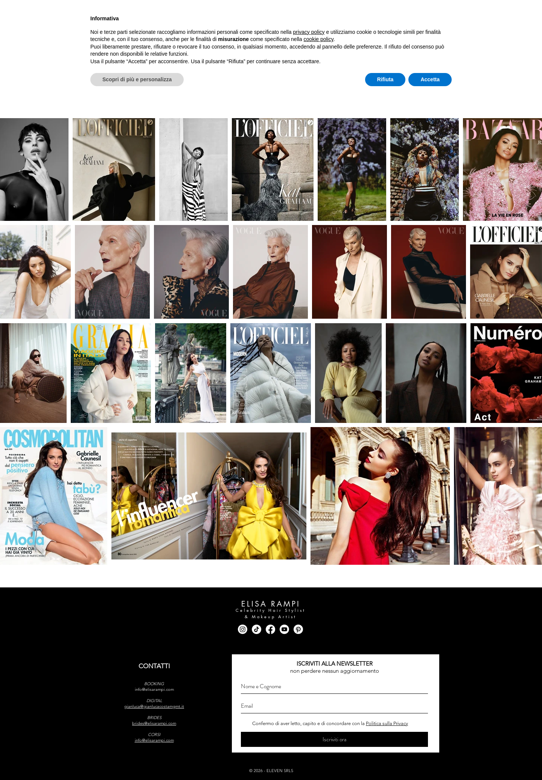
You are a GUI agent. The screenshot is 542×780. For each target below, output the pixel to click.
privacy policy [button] (309, 712)
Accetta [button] (430, 759)
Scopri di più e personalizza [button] (137, 759)
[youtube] (436, 10)
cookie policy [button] (318, 719)
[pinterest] (450, 10)
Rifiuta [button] (385, 759)
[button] (147, 44)
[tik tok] (421, 10)
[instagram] (392, 10)
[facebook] (406, 10)
